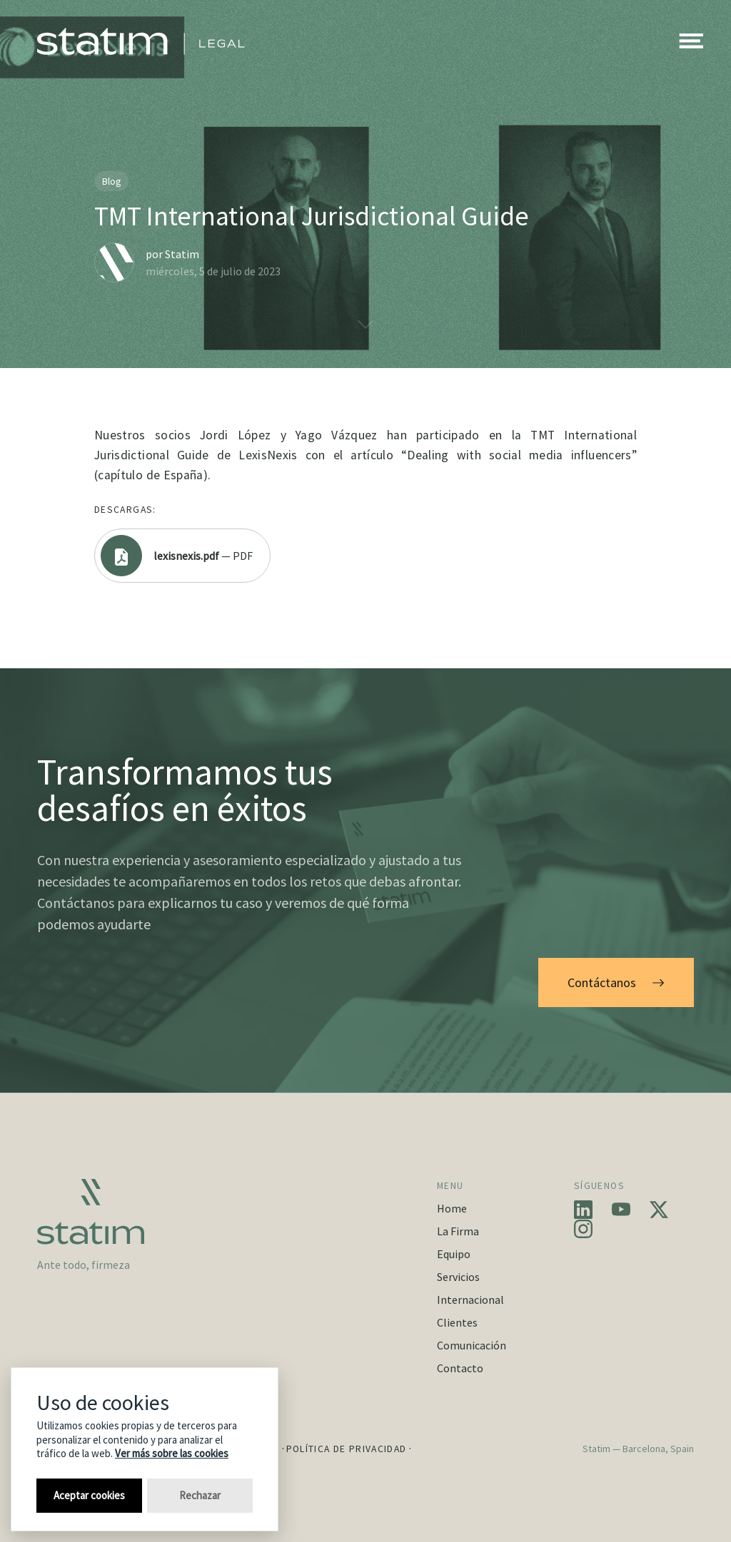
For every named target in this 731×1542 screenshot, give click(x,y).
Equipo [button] (453, 1254)
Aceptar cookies (89, 1495)
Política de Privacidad (346, 1449)
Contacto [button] (460, 1368)
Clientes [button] (457, 1322)
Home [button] (452, 1208)
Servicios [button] (458, 1277)
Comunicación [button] (471, 1345)
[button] (691, 41)
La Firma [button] (458, 1231)
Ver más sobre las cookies (171, 1453)
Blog (111, 181)
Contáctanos (616, 982)
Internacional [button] (470, 1299)
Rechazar (200, 1495)
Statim (182, 254)
